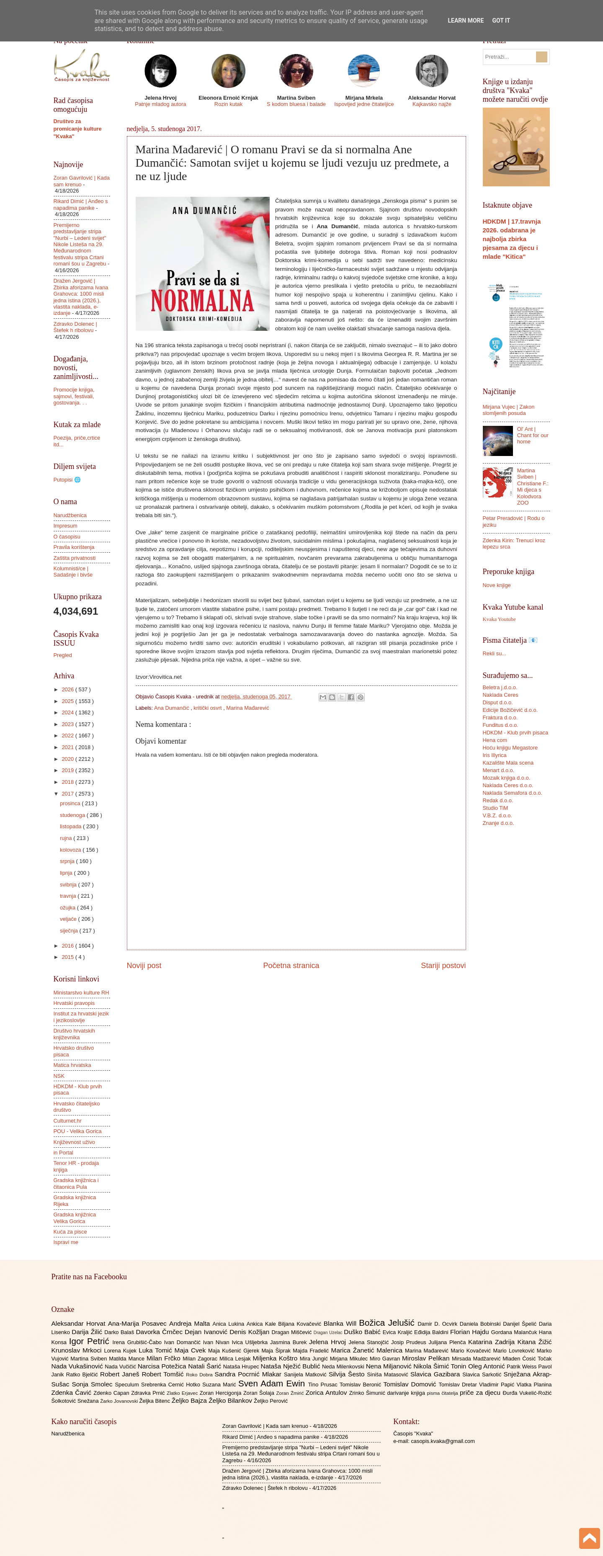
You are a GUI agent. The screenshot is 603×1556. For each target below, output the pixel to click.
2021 (68, 747)
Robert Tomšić (164, 1374)
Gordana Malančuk (515, 1332)
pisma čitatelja (443, 1393)
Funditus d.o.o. (500, 725)
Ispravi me (66, 1242)
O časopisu (67, 536)
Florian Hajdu (470, 1331)
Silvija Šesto (348, 1374)
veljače (69, 919)
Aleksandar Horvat (80, 1323)
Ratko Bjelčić (83, 1374)
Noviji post (144, 965)
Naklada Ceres (500, 695)
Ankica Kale (262, 1324)
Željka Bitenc (155, 1401)
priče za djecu (481, 1392)
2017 (68, 794)
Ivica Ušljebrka (251, 1342)
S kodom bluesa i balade (296, 104)
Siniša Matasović (388, 1374)
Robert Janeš (121, 1374)
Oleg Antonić (487, 1366)
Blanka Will (341, 1323)
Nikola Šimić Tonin (440, 1366)
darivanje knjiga (407, 1393)
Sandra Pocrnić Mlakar (249, 1374)
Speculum (128, 1384)
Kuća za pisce (70, 1232)
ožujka (68, 907)
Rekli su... (495, 653)
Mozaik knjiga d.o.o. (507, 778)
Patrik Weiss (522, 1366)
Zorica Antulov (327, 1392)
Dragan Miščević (292, 1332)
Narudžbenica (70, 515)
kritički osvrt (208, 708)
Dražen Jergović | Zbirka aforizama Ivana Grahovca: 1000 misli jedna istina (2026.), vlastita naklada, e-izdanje (81, 297)
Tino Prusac (324, 1384)
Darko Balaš (120, 1332)
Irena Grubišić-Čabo (138, 1342)
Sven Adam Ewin (273, 1383)
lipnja (67, 873)
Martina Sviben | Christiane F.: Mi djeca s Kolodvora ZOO (533, 486)
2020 (68, 759)
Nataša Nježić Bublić (291, 1366)
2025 (68, 701)
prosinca (71, 803)
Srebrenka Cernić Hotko (171, 1384)
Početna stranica (291, 965)
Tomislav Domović (410, 1384)
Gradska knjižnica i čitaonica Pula (76, 1183)
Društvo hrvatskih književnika (74, 1034)
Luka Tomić (156, 1350)
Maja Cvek (192, 1350)
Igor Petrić (91, 1341)
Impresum (65, 526)
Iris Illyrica (495, 755)
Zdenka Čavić (73, 1392)
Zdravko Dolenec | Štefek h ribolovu (75, 327)
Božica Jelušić (388, 1322)
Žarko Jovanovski (119, 1401)
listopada (71, 826)
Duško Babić (363, 1331)
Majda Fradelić (312, 1350)
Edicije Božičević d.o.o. (510, 710)
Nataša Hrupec (242, 1366)
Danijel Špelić (521, 1324)
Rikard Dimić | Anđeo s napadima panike (81, 204)
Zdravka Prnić (149, 1393)
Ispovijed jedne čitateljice (364, 104)
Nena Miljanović (390, 1366)
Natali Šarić (205, 1366)
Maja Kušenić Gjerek (234, 1350)
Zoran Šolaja (259, 1393)
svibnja (69, 884)
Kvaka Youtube (499, 619)
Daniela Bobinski (481, 1324)
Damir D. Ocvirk (438, 1324)
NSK (59, 1076)
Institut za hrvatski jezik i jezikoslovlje (81, 1016)
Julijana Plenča (448, 1342)
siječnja (70, 930)
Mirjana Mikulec (350, 1358)
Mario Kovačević (472, 1350)
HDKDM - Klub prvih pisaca (516, 732)
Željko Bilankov (231, 1400)
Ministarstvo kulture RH (81, 992)
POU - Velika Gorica (78, 1131)
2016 (68, 946)
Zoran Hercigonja (221, 1393)
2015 (68, 957)
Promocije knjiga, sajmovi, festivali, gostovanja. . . (74, 396)
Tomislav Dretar (459, 1384)
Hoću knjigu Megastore (510, 748)
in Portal (63, 1152)
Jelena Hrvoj (328, 1341)
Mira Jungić (315, 1358)
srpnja (68, 861)
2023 (68, 724)
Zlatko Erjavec (183, 1393)
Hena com (495, 740)
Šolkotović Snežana (76, 1401)
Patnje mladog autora (160, 104)
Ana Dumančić (172, 708)
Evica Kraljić (398, 1332)
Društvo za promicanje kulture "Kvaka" (78, 128)
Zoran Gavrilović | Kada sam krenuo (265, 1426)
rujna (66, 838)
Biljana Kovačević (300, 1324)
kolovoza (71, 850)
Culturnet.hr (68, 1121)
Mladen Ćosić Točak (526, 1358)
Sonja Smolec (93, 1384)
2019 (68, 770)
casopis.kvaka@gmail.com (443, 1441)
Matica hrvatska (72, 1065)
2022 (68, 735)
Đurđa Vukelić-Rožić (526, 1393)
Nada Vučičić (121, 1366)
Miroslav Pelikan (427, 1358)
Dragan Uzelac (329, 1332)
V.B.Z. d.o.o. (497, 815)
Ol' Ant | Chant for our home (533, 435)
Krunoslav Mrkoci (78, 1350)
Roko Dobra (200, 1374)
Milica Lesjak (236, 1358)
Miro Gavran (386, 1358)
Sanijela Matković (306, 1374)
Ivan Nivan (217, 1342)
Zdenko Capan (112, 1393)
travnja (68, 896)
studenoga (73, 815)
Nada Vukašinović (78, 1366)
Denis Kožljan (250, 1331)
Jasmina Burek (289, 1342)
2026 (68, 689)
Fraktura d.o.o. (500, 717)
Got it (501, 20)
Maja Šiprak (277, 1350)
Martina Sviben (89, 1358)
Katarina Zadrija (493, 1341)
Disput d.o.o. (498, 702)
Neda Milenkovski (344, 1366)
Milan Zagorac (201, 1358)
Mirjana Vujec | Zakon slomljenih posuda (509, 410)
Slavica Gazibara (436, 1374)
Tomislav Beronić (361, 1384)
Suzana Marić (220, 1384)
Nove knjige (497, 585)
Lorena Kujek (121, 1350)
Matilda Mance (128, 1358)
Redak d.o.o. (498, 800)
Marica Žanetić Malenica (368, 1350)
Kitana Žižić (535, 1341)
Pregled (63, 655)
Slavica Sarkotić (482, 1374)
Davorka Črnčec (160, 1331)
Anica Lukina (230, 1324)
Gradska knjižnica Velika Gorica (75, 1217)
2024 (68, 712)
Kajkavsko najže (431, 104)
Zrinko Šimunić (368, 1393)
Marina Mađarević (247, 708)
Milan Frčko (165, 1358)
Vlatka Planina (533, 1384)
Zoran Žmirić (290, 1393)
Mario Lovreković (515, 1350)
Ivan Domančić (183, 1342)
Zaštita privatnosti (75, 558)
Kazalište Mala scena (508, 763)
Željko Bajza (190, 1400)
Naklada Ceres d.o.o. (508, 785)
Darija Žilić (88, 1331)
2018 (68, 782)
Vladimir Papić (497, 1384)
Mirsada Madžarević (477, 1358)
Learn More (466, 20)
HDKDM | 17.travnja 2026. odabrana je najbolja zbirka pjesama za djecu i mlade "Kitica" (512, 239)
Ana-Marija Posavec (138, 1323)
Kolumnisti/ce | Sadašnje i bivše (73, 571)
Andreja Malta (190, 1323)
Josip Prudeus (409, 1342)
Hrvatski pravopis (74, 1003)
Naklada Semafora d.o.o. (512, 793)
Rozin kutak (228, 104)
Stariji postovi (443, 965)
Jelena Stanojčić (369, 1342)
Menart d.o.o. (499, 770)
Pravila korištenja (74, 547)
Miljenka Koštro (276, 1358)
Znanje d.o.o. (498, 823)
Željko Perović (271, 1401)
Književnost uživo (74, 1142)
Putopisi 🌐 (67, 480)
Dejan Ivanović (207, 1331)
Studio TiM (495, 808)
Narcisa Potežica (163, 1366)
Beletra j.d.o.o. (500, 687)
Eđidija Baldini (432, 1332)
